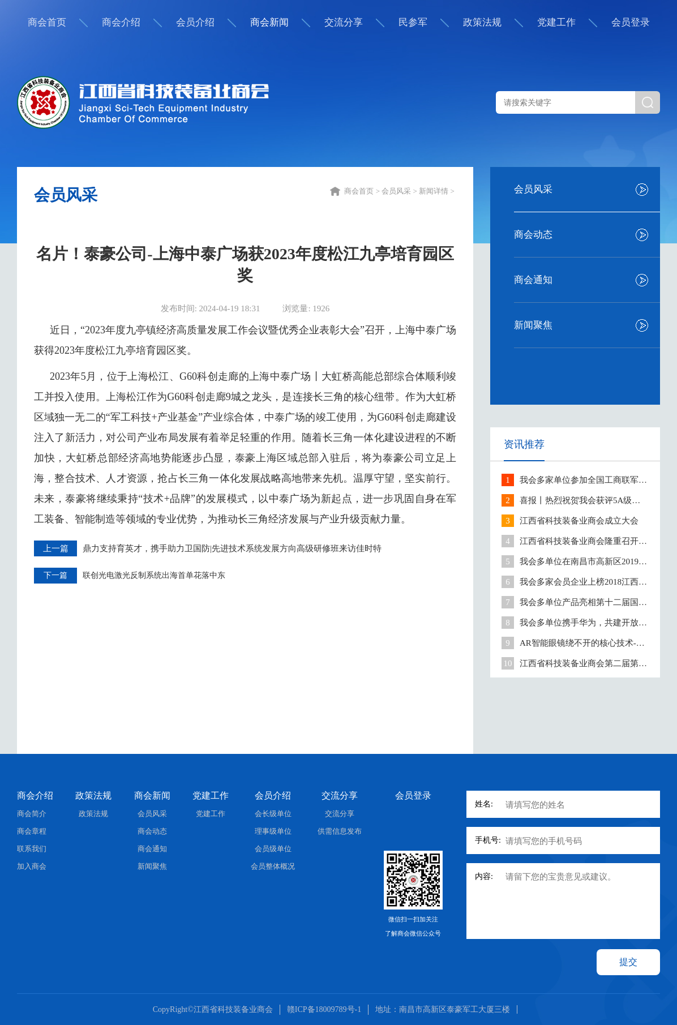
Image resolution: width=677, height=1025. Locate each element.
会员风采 (533, 189)
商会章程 (31, 831)
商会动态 (533, 234)
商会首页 (47, 22)
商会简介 (31, 813)
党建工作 (556, 22)
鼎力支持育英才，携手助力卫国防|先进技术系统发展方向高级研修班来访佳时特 (232, 548)
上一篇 (55, 548)
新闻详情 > (437, 191)
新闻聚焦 (533, 325)
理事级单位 (273, 831)
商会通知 (533, 280)
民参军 (413, 22)
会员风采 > (400, 191)
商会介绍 (121, 22)
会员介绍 (195, 22)
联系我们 (31, 848)
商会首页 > (363, 191)
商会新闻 (269, 22)
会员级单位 (273, 848)
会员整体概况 (273, 866)
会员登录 (630, 22)
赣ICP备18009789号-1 (324, 1009)
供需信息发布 (340, 831)
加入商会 (31, 866)
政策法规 (482, 22)
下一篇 (55, 575)
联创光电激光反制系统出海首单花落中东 (154, 575)
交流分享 (343, 22)
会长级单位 (273, 813)
